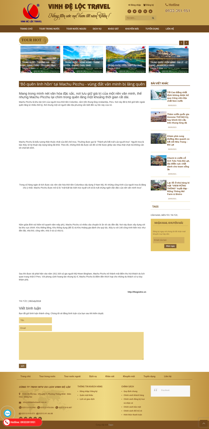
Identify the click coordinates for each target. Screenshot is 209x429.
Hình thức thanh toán (133, 415)
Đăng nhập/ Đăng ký (88, 391)
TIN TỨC (23, 301)
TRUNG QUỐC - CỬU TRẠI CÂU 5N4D (125, 65)
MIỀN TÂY (165, 215)
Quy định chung (130, 391)
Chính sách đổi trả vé (133, 411)
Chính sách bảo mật (132, 407)
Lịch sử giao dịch (87, 399)
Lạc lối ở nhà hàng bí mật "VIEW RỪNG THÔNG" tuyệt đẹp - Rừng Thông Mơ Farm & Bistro (178, 188)
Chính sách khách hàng (134, 395)
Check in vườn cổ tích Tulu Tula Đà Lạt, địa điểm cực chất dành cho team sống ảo (178, 164)
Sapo (111, 425)
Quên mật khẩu (86, 395)
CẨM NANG (156, 215)
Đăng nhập (136, 5)
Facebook (165, 390)
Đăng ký (150, 5)
